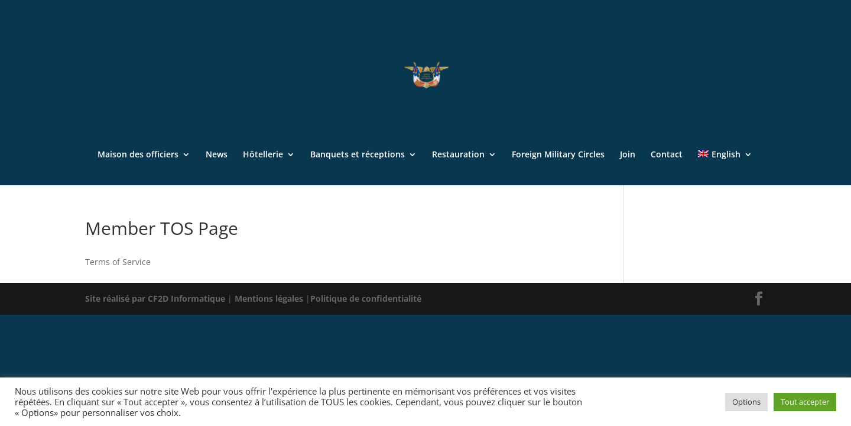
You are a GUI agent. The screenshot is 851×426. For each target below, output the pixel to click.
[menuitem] (725, 167)
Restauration (458, 155)
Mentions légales (270, 298)
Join (627, 155)
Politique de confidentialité (365, 298)
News (217, 155)
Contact (667, 155)
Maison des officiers (138, 155)
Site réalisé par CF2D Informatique (156, 298)
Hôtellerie (263, 155)
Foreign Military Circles (558, 155)
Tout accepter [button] (805, 401)
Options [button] (746, 401)
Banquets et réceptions (357, 155)
